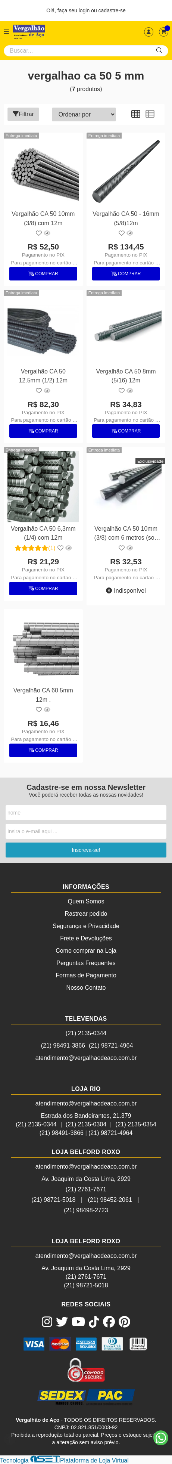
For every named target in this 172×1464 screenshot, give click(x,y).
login (85, 10)
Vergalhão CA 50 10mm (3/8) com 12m (43, 218)
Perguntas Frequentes (85, 963)
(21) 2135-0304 (86, 1124)
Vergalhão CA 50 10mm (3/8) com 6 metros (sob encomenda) (126, 534)
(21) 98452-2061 (110, 1200)
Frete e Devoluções (86, 938)
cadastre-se (112, 10)
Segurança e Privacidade (86, 926)
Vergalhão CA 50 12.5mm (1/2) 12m (43, 376)
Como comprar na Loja (86, 950)
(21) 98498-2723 (86, 1210)
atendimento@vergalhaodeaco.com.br (86, 1058)
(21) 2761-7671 (86, 1189)
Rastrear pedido (86, 914)
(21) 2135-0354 (135, 1124)
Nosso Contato (86, 987)
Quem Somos (86, 901)
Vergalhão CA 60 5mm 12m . (43, 694)
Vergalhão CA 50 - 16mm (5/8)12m (126, 218)
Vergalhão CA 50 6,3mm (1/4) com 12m (43, 533)
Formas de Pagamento (86, 975)
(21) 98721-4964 (111, 1045)
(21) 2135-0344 (86, 1033)
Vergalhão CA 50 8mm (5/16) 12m (126, 376)
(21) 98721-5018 (53, 1200)
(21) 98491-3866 (63, 1045)
